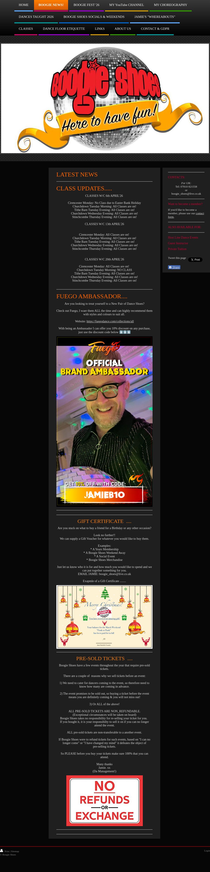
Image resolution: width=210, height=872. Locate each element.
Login (207, 850)
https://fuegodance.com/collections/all (110, 321)
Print (5, 851)
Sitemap (15, 851)
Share (174, 267)
